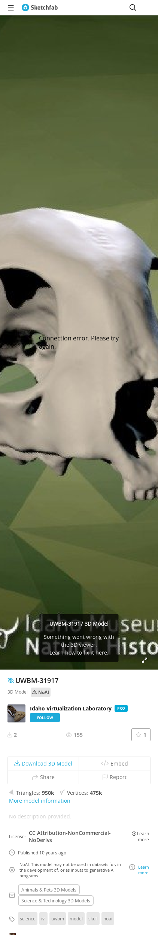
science (28, 919)
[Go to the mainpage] (40, 7)
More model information (39, 800)
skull (93, 919)
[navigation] (10, 7)
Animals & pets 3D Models (48, 890)
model (76, 919)
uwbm (57, 919)
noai (107, 919)
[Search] (133, 7)
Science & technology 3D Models (55, 901)
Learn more (140, 836)
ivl (43, 919)
